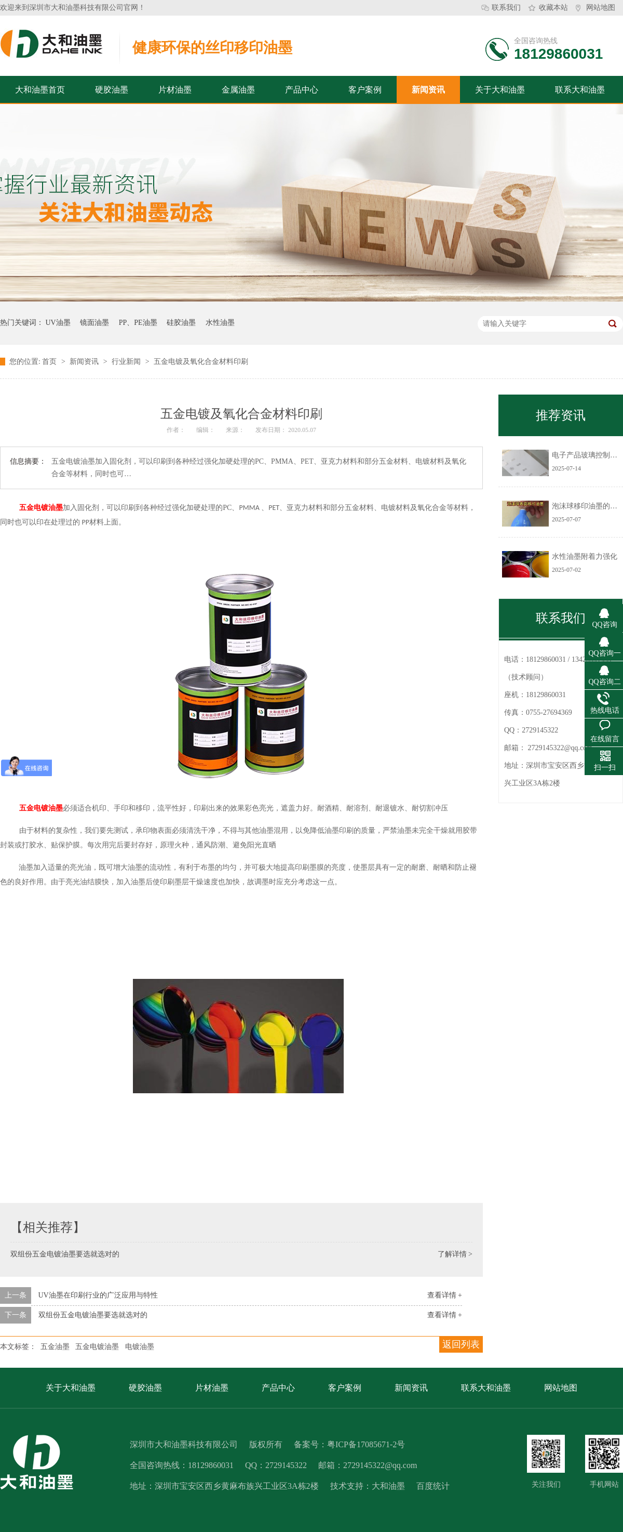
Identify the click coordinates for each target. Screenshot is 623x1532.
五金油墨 (55, 1347)
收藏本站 (553, 7)
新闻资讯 (428, 89)
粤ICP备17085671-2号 (366, 1444)
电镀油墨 (139, 1347)
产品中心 (301, 89)
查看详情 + (444, 1295)
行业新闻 (127, 361)
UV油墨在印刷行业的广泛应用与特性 (98, 1295)
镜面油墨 (94, 322)
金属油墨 (238, 89)
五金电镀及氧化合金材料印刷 (201, 361)
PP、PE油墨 (138, 322)
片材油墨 (175, 89)
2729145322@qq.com (560, 748)
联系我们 (506, 7)
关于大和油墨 (500, 89)
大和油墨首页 (40, 89)
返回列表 (461, 1344)
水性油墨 (220, 322)
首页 (50, 361)
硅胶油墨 (181, 322)
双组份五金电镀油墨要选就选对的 (64, 1254)
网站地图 (600, 7)
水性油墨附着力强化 (584, 556)
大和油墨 (388, 1486)
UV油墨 (58, 322)
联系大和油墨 (580, 89)
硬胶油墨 (111, 89)
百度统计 (433, 1486)
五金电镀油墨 (41, 508)
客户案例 (365, 89)
